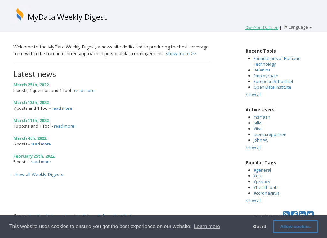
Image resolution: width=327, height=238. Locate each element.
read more (84, 90)
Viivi (257, 128)
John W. (261, 140)
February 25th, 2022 (33, 156)
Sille (258, 123)
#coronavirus (266, 193)
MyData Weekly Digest (67, 16)
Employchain (266, 75)
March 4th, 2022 (29, 138)
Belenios (262, 70)
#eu (257, 176)
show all (254, 94)
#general (262, 170)
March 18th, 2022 (31, 102)
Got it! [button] (259, 226)
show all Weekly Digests (38, 174)
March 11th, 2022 (31, 120)
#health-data (266, 187)
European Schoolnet (273, 81)
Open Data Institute (272, 87)
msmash (262, 117)
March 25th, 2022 (31, 84)
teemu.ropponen (270, 134)
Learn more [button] (207, 226)
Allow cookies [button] (295, 226)
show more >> (181, 53)
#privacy (262, 181)
